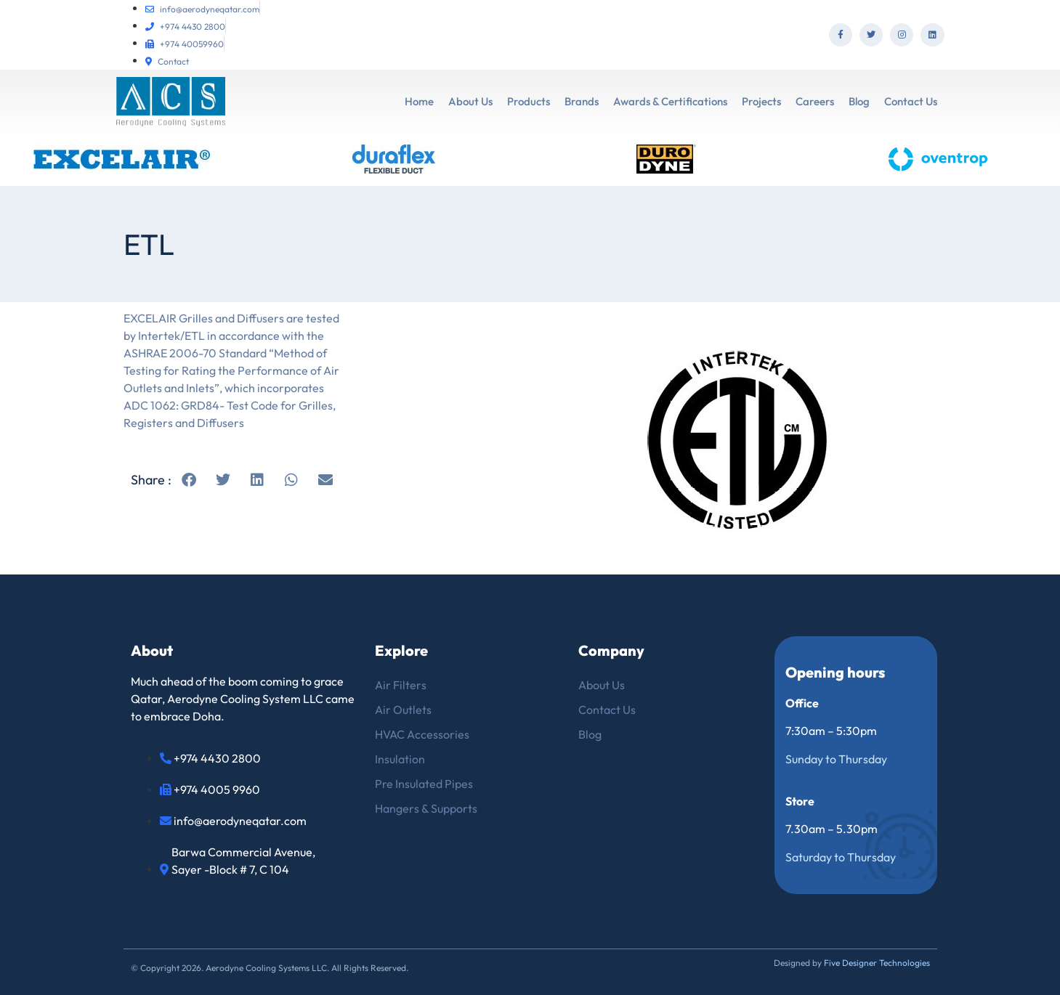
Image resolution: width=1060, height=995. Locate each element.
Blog (859, 101)
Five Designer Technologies (877, 962)
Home (419, 101)
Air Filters (400, 685)
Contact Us (910, 101)
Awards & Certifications (670, 101)
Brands (582, 101)
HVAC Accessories (422, 734)
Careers (815, 101)
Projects (761, 101)
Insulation (400, 759)
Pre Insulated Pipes (424, 783)
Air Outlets (403, 709)
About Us (470, 101)
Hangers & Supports (426, 808)
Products (528, 101)
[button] (188, 479)
